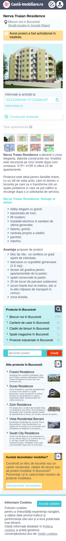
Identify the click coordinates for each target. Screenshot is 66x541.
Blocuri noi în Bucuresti (25, 317)
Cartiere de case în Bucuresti (29, 322)
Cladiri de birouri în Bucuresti (29, 328)
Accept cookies (49, 503)
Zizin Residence (21, 404)
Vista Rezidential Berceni (27, 419)
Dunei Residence (21, 386)
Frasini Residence (22, 372)
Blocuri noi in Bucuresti (24, 22)
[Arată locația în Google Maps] (29, 25)
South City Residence (24, 433)
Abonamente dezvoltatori (24, 485)
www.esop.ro (14, 105)
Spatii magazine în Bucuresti (29, 334)
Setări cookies (47, 534)
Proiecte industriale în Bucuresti (31, 340)
